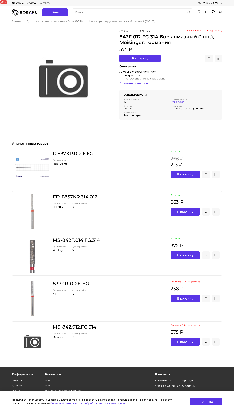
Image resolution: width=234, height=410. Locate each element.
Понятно (206, 401)
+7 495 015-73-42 (210, 3)
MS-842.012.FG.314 (74, 327)
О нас (48, 380)
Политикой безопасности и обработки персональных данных (88, 403)
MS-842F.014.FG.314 (76, 240)
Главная (17, 21)
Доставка (18, 2)
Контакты (45, 2)
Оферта (49, 385)
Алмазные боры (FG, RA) (69, 21)
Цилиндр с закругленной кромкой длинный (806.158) (122, 21)
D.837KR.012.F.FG (73, 153)
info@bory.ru (187, 380)
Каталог (55, 12)
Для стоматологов (38, 21)
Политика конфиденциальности (63, 390)
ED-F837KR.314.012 (75, 197)
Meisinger (178, 101)
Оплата (31, 2)
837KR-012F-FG (71, 283)
